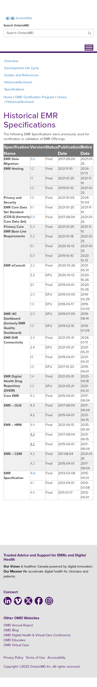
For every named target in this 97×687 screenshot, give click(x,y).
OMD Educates (14, 640)
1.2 (32, 169)
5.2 (32, 236)
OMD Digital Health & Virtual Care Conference (37, 635)
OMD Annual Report (18, 625)
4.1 (32, 483)
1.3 (32, 386)
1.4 (32, 376)
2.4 (32, 338)
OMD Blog (11, 630)
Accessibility (56, 658)
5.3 (32, 227)
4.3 (32, 405)
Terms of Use (35, 658)
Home (8, 97)
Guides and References (21, 75)
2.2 (32, 265)
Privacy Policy (13, 658)
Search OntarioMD (16, 25)
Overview (11, 61)
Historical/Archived (18, 82)
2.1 (32, 285)
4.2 (32, 396)
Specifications (14, 89)
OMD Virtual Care (16, 645)
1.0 (32, 188)
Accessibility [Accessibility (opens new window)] (18, 18)
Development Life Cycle (21, 68)
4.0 (32, 493)
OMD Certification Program (34, 97)
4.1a (32, 473)
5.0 (32, 159)
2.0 (32, 295)
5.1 (32, 207)
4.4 (32, 425)
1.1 (31, 178)
